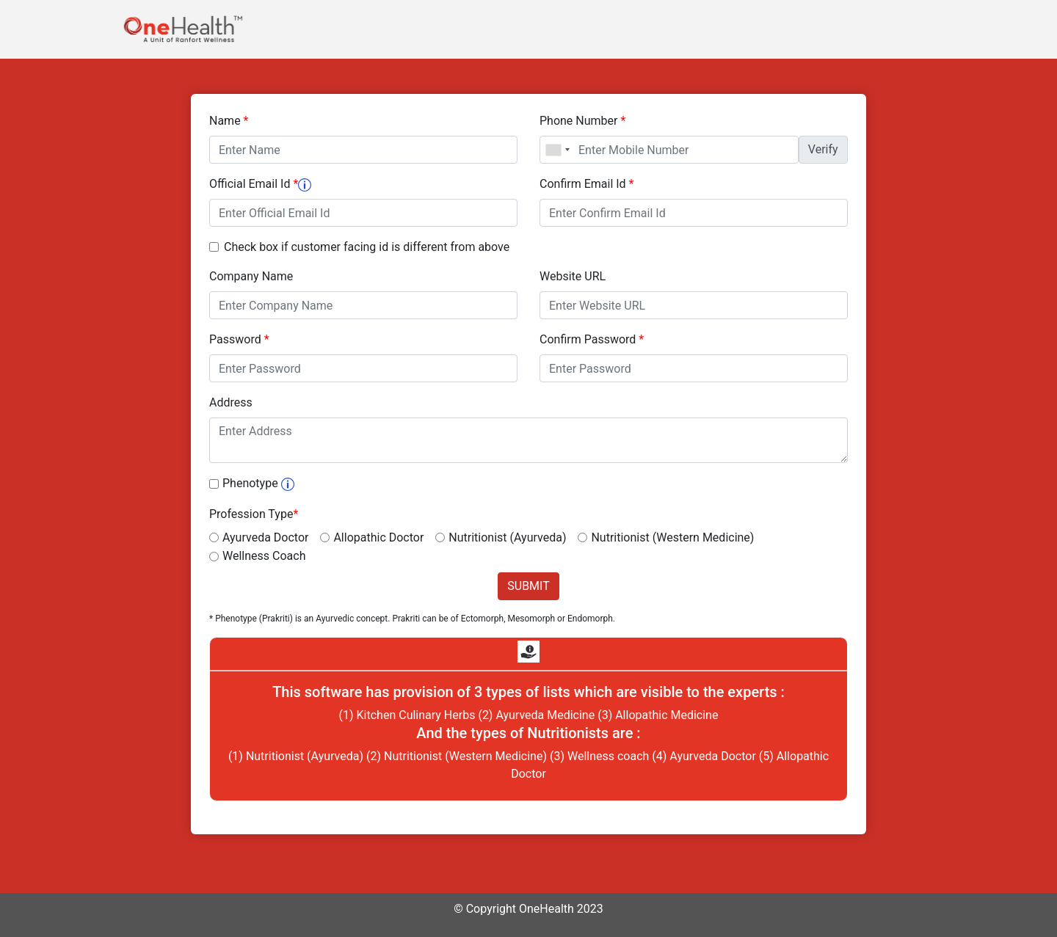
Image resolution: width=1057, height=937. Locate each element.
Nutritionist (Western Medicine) (672, 537)
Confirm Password (592, 339)
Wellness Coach (263, 556)
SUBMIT (528, 586)
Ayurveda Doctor (265, 537)
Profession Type (253, 514)
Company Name (251, 276)
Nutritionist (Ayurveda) (507, 537)
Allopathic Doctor (378, 537)
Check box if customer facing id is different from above (366, 247)
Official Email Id (260, 184)
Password (239, 339)
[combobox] (557, 149)
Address (231, 402)
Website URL (573, 276)
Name (229, 121)
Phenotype (258, 483)
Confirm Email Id (586, 184)
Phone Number (582, 121)
